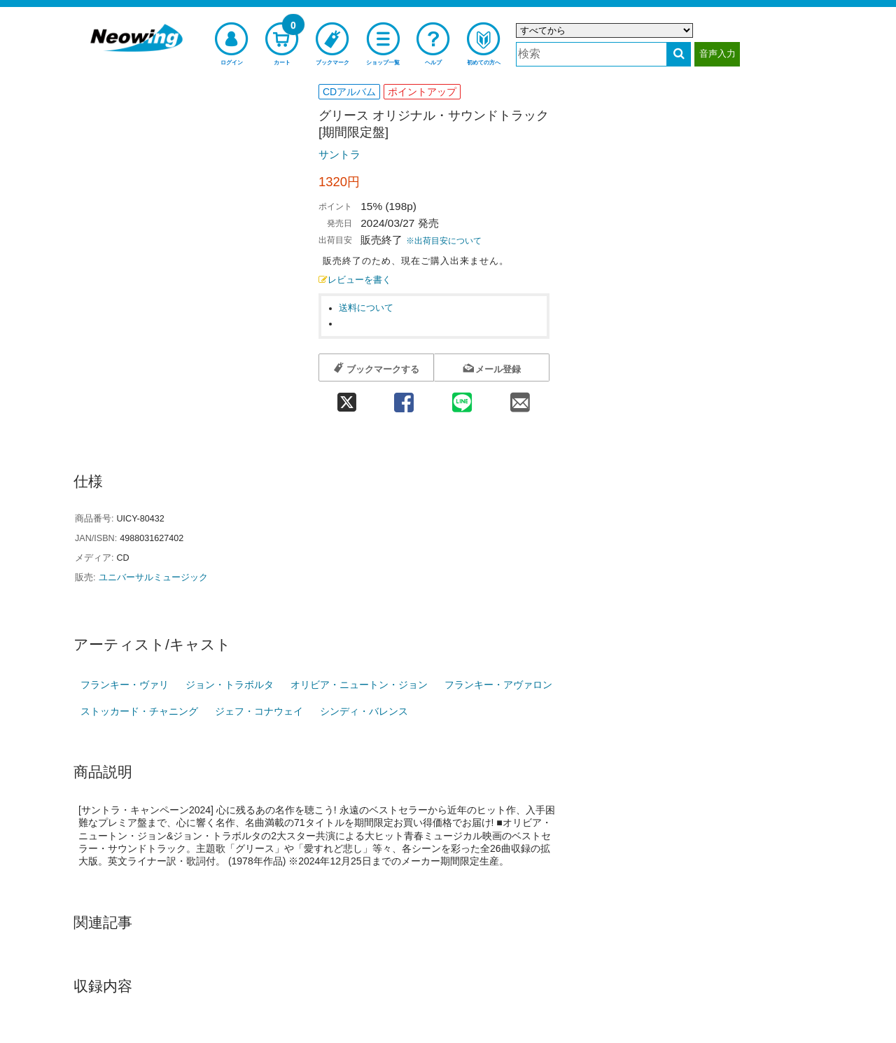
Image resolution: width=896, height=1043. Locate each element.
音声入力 (717, 53)
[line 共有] (462, 398)
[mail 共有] (520, 398)
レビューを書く (354, 280)
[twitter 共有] (346, 398)
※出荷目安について (444, 241)
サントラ (339, 154)
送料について (366, 308)
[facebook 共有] (403, 398)
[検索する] (678, 54)
